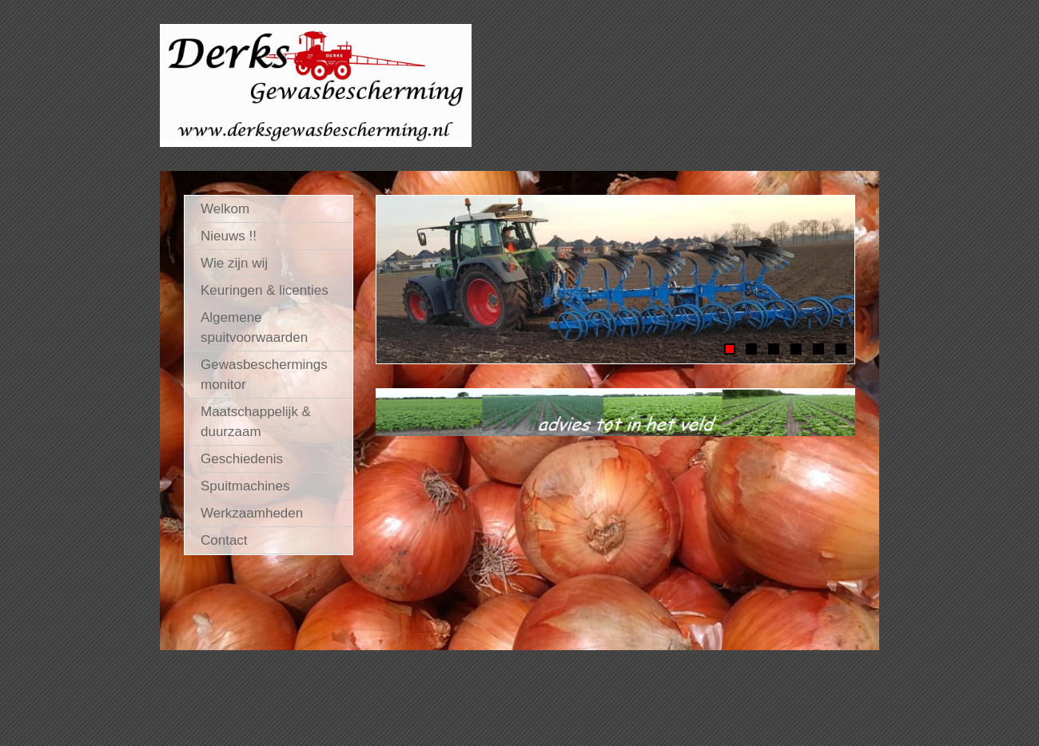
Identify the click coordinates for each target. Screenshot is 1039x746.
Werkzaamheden (252, 513)
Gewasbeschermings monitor (264, 374)
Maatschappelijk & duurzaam (256, 421)
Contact (224, 540)
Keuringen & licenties (264, 290)
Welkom (225, 208)
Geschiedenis (242, 458)
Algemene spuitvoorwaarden (254, 327)
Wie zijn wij (234, 263)
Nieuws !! (229, 236)
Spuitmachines (245, 486)
